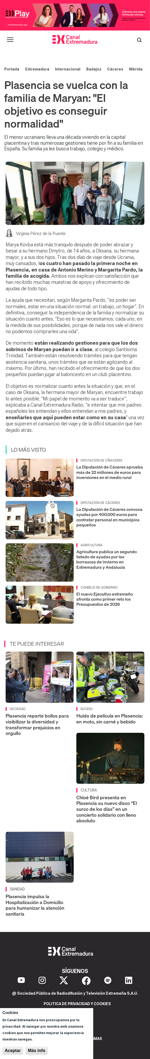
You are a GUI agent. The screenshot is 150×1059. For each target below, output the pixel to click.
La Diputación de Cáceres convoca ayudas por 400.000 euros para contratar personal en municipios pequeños (109, 517)
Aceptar (13, 1050)
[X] (63, 980)
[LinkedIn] (128, 980)
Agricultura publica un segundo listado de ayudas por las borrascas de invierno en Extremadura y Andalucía (106, 559)
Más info (36, 1050)
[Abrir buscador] (139, 39)
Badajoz (94, 69)
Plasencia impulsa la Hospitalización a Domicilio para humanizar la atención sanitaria (35, 905)
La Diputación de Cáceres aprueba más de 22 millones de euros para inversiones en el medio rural (109, 472)
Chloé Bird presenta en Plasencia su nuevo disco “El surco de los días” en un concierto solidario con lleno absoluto (106, 809)
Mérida (135, 69)
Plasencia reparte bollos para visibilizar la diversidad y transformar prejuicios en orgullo (37, 724)
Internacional (67, 69)
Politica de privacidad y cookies (77, 1004)
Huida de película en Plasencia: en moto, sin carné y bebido (109, 719)
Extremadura (37, 69)
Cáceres (115, 69)
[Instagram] (42, 980)
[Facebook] (86, 980)
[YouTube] (21, 980)
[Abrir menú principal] (10, 40)
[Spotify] (107, 980)
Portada (11, 69)
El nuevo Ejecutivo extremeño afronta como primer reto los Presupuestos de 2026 (104, 599)
